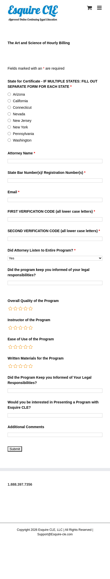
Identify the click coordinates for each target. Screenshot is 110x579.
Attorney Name (21, 153)
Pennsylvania (23, 134)
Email (13, 192)
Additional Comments (26, 427)
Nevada (19, 114)
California (20, 101)
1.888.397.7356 (20, 484)
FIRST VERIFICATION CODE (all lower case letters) (51, 211)
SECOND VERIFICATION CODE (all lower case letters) (54, 231)
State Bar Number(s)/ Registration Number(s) (46, 173)
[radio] (10, 309)
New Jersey (22, 121)
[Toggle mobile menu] (99, 7)
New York (20, 127)
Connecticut (22, 107)
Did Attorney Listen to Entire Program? (42, 250)
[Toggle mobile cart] (89, 7)
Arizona (19, 94)
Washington (22, 140)
